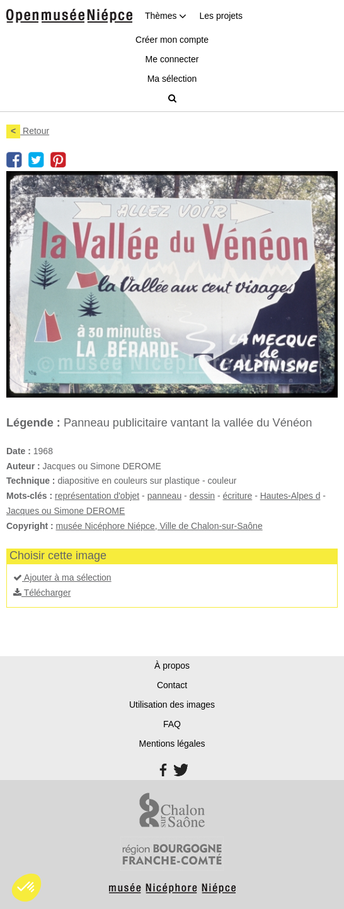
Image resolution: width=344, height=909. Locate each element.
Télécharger (42, 593)
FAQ (172, 724)
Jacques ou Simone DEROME (65, 511)
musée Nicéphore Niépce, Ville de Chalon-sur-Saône (159, 526)
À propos (172, 666)
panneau (164, 496)
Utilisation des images (172, 705)
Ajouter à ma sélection (62, 577)
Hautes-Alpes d (290, 496)
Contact (172, 685)
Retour (27, 131)
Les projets (220, 16)
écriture (238, 496)
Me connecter (172, 59)
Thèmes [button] (165, 16)
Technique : (30, 481)
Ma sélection (172, 79)
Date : (18, 451)
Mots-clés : (29, 496)
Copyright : (30, 526)
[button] (26, 888)
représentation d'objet (97, 496)
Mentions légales (172, 744)
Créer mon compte (172, 40)
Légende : (33, 422)
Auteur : (23, 466)
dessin (202, 496)
